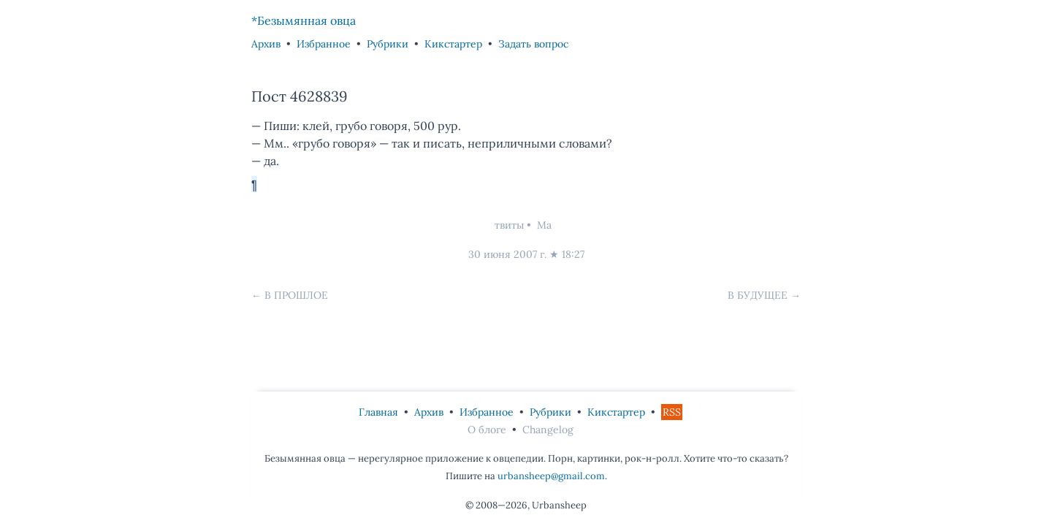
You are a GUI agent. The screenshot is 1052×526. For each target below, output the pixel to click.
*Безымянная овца (303, 20)
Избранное (324, 43)
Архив (266, 43)
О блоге (487, 429)
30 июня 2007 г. (507, 254)
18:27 (573, 254)
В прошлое (296, 295)
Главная (378, 412)
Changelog (547, 429)
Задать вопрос (533, 43)
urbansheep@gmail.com (551, 476)
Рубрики (387, 43)
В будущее (758, 295)
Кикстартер (453, 43)
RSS (672, 412)
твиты (509, 225)
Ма (544, 225)
